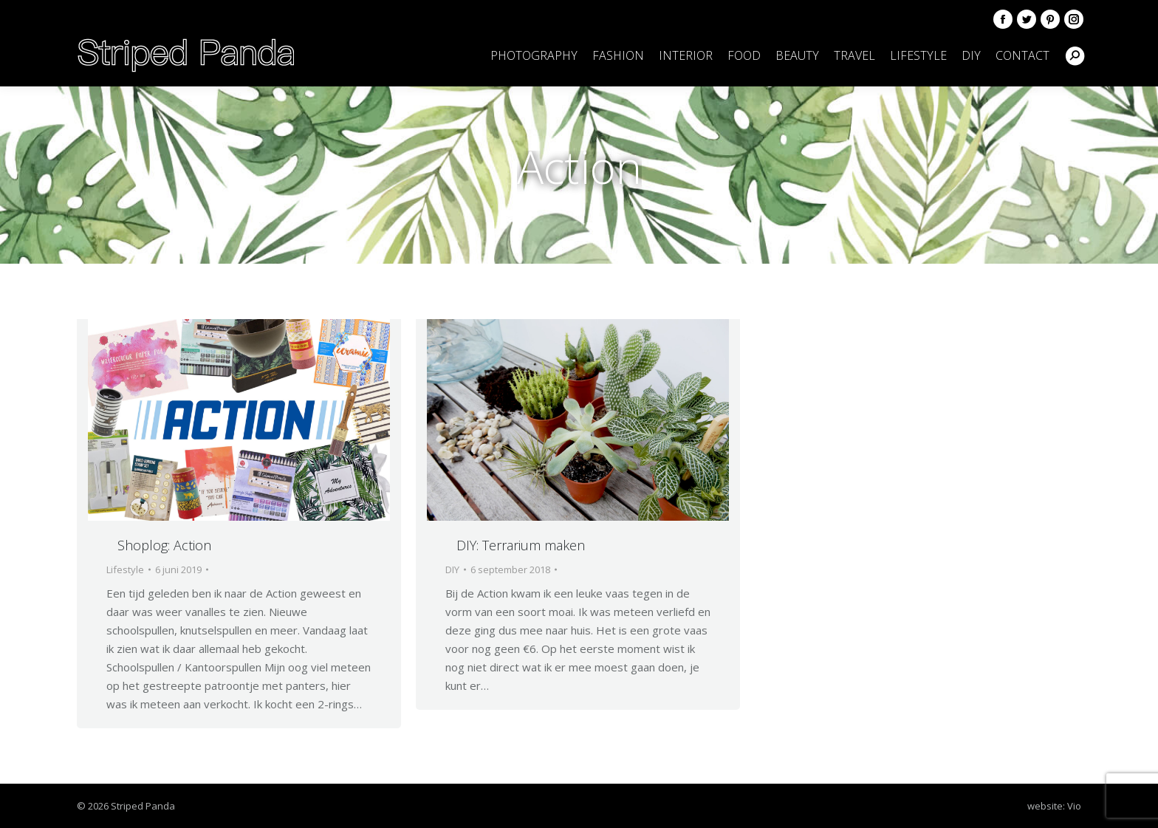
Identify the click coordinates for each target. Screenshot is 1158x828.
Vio (1074, 805)
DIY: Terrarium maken (520, 545)
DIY (452, 569)
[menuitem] (534, 55)
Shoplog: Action (164, 545)
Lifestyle (125, 569)
